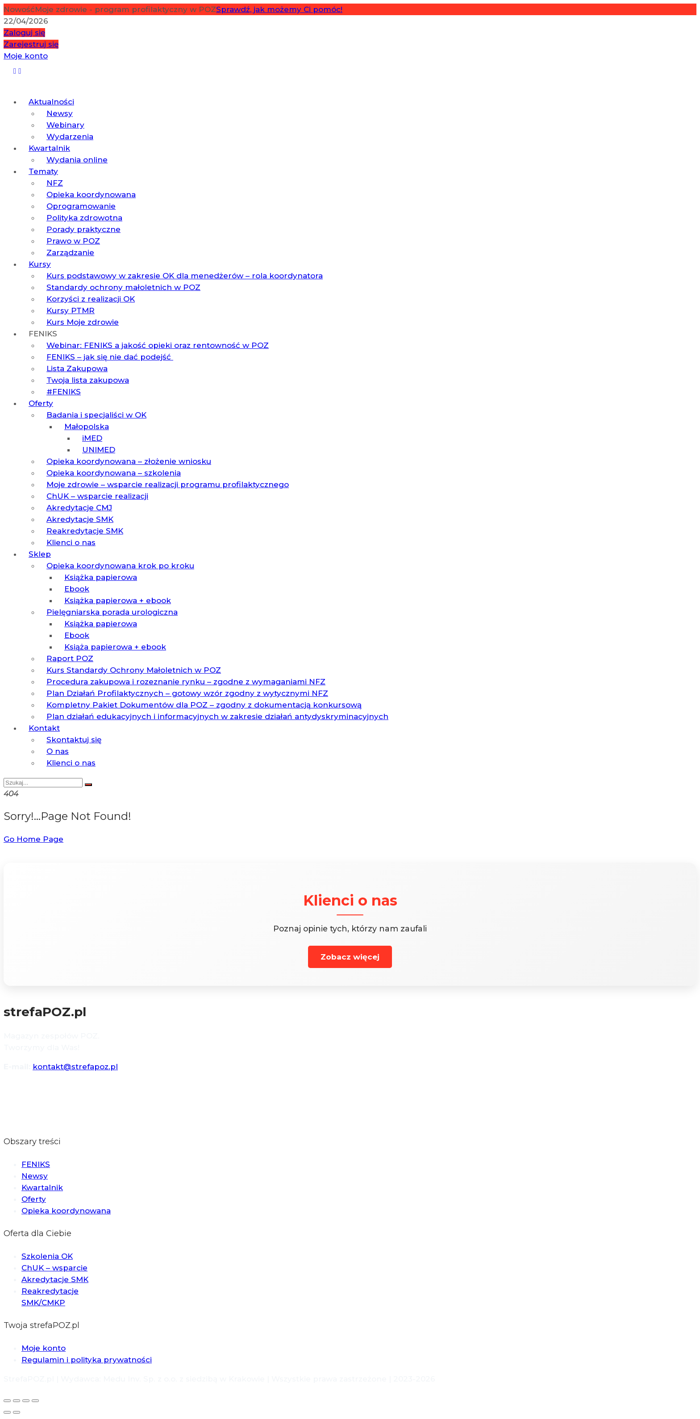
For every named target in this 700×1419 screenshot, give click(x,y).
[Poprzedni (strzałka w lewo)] (7, 1412)
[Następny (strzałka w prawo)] (16, 1412)
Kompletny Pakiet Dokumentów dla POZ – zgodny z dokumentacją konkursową (204, 704)
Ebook (76, 588)
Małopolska (86, 426)
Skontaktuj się (73, 739)
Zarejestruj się (31, 44)
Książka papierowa (100, 577)
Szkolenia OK (47, 1256)
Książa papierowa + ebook (115, 646)
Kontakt (44, 728)
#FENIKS (63, 391)
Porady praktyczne (83, 229)
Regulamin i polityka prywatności (86, 1359)
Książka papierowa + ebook (117, 600)
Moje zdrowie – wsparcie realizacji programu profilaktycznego (167, 484)
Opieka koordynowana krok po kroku (120, 565)
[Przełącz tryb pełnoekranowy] (16, 1400)
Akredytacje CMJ (79, 507)
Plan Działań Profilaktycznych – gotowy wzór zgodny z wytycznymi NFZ (187, 693)
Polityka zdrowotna (84, 217)
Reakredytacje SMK (84, 530)
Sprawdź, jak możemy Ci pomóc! (279, 9)
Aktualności (51, 101)
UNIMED (98, 449)
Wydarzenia (69, 136)
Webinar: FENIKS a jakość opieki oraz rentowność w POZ (157, 345)
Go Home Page (33, 839)
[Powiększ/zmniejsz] (7, 1400)
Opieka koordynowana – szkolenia (113, 472)
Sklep (40, 554)
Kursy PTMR (70, 310)
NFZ (54, 182)
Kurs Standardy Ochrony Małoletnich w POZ (133, 670)
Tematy (43, 171)
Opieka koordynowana (91, 194)
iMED (92, 438)
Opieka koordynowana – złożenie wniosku (128, 461)
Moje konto (26, 55)
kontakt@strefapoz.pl (75, 1066)
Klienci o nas (71, 542)
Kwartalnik (49, 148)
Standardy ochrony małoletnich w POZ (123, 287)
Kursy (40, 264)
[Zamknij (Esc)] (35, 1400)
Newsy (59, 113)
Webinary (65, 124)
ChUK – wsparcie (54, 1267)
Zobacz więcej (350, 956)
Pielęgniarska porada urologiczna (112, 612)
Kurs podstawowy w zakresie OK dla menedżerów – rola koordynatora (184, 275)
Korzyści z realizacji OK (90, 298)
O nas (57, 751)
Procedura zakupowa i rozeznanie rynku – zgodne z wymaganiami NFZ (185, 681)
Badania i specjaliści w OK (96, 414)
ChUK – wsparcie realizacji (97, 496)
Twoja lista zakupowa (87, 380)
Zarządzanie (70, 252)
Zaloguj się (24, 32)
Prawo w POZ (73, 240)
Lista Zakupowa (77, 368)
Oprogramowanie (81, 206)
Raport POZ (69, 658)
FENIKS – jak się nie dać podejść (109, 356)
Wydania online (77, 159)
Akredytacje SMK (79, 519)
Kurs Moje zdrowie (82, 322)
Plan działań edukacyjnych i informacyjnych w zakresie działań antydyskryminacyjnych (217, 716)
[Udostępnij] (25, 1400)
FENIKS (43, 333)
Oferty (41, 403)
